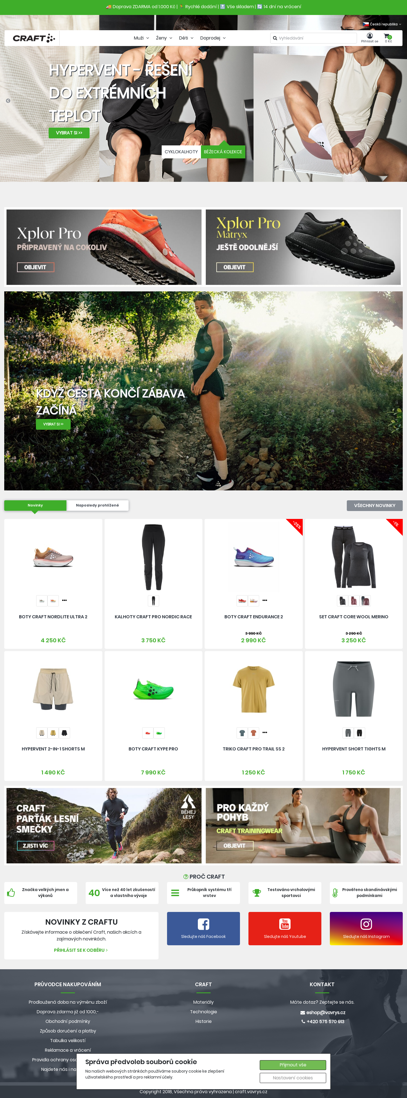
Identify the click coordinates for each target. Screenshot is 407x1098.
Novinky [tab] (35, 505)
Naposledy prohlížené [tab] (97, 505)
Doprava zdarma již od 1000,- (68, 1011)
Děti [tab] (187, 38)
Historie (204, 1021)
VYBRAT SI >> (69, 133)
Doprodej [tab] (213, 38)
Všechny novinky (374, 505)
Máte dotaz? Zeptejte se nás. (322, 1002)
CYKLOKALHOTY (181, 152)
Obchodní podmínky (68, 1021)
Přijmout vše (293, 1065)
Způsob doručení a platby (68, 1031)
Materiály (203, 1002)
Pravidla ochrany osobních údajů (68, 1059)
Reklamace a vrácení (68, 1050)
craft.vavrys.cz (251, 1091)
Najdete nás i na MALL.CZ (67, 1069)
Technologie (203, 1011)
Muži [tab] (142, 38)
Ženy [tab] (165, 38)
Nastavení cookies (293, 1078)
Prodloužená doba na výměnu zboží (68, 1002)
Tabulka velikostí (68, 1040)
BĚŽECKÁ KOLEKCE (223, 152)
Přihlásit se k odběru (81, 950)
